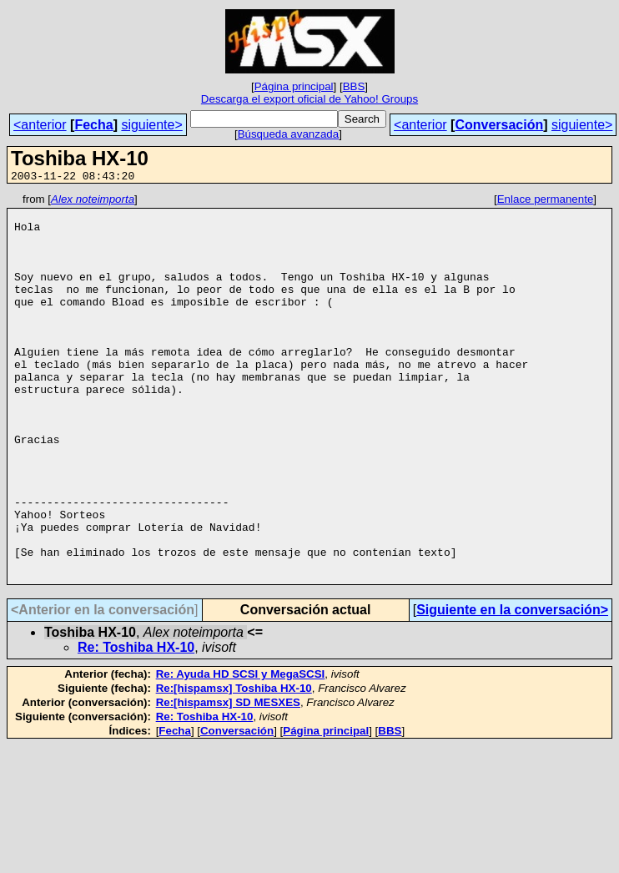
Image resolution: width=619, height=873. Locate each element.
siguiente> (151, 125)
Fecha (93, 125)
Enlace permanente (545, 201)
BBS (354, 86)
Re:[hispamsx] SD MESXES (228, 780)
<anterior (40, 125)
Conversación (499, 125)
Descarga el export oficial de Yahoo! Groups (309, 99)
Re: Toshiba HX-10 (136, 725)
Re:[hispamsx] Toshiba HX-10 (234, 765)
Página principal (294, 86)
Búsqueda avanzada (289, 134)
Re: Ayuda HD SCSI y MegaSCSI (240, 751)
